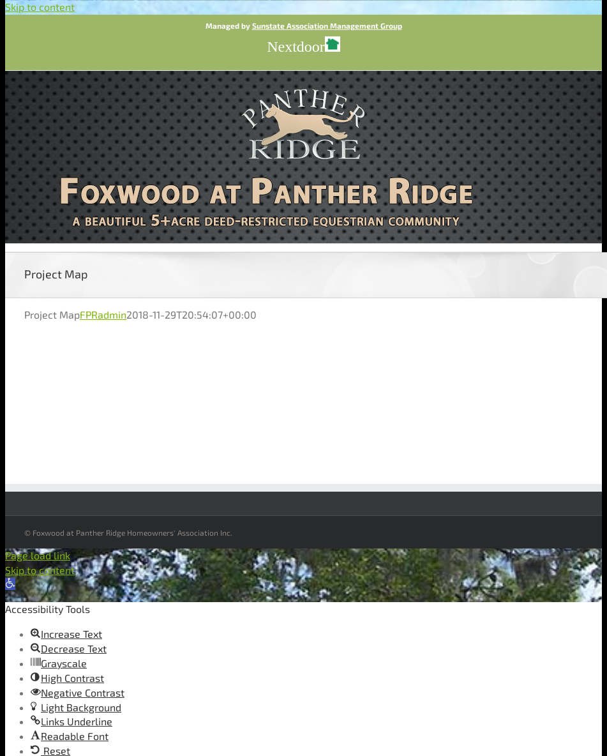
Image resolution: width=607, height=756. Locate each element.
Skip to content (40, 7)
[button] (10, 584)
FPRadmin (103, 314)
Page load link (37, 555)
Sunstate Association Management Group (327, 25)
